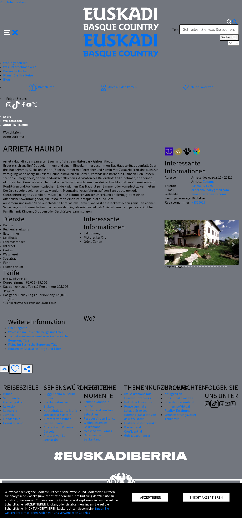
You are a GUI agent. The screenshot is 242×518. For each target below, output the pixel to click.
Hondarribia (11, 419)
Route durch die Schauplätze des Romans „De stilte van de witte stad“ (140, 412)
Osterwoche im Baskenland (94, 437)
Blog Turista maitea (179, 398)
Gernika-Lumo (13, 423)
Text (175, 30)
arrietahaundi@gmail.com (210, 190)
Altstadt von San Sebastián (55, 437)
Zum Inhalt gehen (13, 2)
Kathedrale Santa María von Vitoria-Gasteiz (60, 412)
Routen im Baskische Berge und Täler (34, 349)
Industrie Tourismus (138, 402)
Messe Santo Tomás (98, 431)
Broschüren (41, 87)
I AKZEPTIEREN (149, 497)
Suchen (229, 37)
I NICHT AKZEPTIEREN (206, 497)
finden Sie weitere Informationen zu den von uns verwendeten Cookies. (57, 510)
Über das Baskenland (179, 402)
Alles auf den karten (118, 87)
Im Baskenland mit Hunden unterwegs (137, 396)
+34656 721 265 (202, 186)
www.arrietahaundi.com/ (208, 194)
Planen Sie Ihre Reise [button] (18, 75)
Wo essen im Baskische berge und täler (35, 332)
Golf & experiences (137, 435)
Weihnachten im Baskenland (95, 424)
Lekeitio (9, 406)
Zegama (209, 181)
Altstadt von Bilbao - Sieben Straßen (58, 421)
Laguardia (10, 410)
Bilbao (7, 394)
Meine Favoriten (197, 87)
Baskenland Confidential (133, 429)
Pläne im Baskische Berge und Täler (33, 344)
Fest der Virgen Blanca (99, 418)
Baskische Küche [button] (15, 71)
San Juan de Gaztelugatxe (12, 400)
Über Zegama (17, 328)
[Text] (209, 29)
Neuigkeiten (173, 394)
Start (7, 116)
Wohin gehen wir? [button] (15, 63)
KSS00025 (198, 202)
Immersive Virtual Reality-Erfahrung (178, 408)
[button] (11, 32)
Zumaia (8, 415)
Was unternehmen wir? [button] (19, 67)
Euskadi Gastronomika (140, 423)
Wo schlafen (12, 121)
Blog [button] (6, 79)
